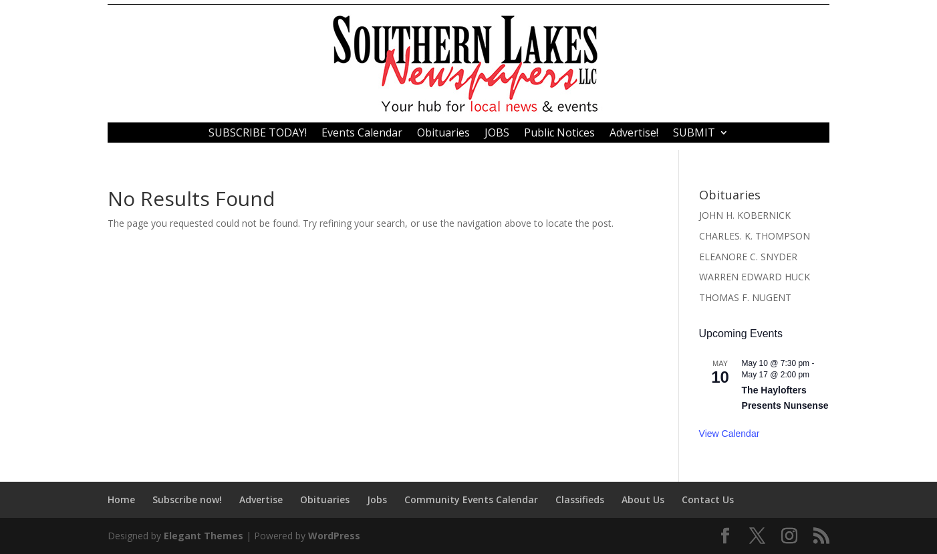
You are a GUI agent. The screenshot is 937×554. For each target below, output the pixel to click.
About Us (643, 499)
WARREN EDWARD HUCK (754, 276)
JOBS (497, 134)
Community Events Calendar (471, 499)
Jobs (377, 499)
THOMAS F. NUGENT (745, 297)
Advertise (261, 499)
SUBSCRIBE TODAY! (258, 134)
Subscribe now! (187, 499)
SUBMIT (694, 134)
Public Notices (559, 134)
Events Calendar (361, 134)
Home (121, 499)
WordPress (334, 535)
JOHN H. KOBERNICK (745, 215)
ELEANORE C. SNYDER (748, 256)
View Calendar (729, 433)
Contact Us (708, 499)
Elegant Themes (203, 535)
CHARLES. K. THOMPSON (754, 235)
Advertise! (634, 134)
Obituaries (443, 134)
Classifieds (579, 499)
